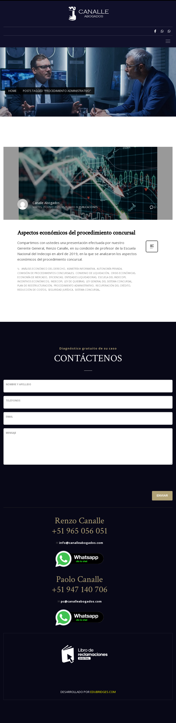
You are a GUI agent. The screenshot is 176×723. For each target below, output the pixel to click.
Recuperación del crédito (113, 285)
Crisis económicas (123, 273)
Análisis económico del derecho (43, 268)
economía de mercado (32, 277)
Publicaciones (88, 207)
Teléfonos (13, 400)
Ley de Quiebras (74, 281)
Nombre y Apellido (18, 384)
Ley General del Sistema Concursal (109, 281)
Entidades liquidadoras (80, 277)
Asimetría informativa (81, 268)
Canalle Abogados (46, 203)
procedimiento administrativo (74, 285)
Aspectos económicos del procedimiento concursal (76, 233)
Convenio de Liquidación (92, 273)
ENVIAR (162, 495)
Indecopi (56, 281)
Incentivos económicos (33, 281)
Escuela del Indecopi (112, 277)
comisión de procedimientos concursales (45, 273)
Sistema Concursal (87, 289)
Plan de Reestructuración (34, 285)
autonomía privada (109, 268)
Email (9, 416)
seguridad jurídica (60, 289)
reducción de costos (31, 289)
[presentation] (38, 477)
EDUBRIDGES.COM (103, 692)
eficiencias (56, 277)
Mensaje (11, 432)
